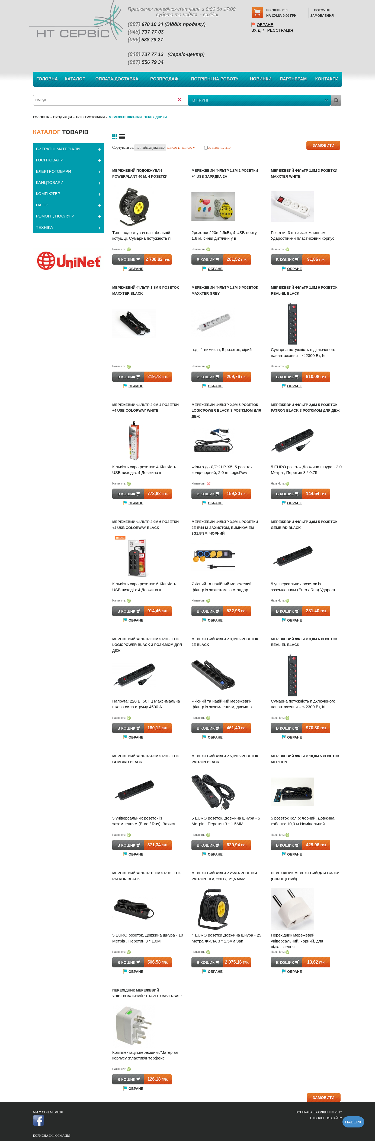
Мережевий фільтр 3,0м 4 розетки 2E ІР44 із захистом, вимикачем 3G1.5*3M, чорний (224, 527)
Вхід (256, 30)
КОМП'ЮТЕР (48, 193)
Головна (47, 79)
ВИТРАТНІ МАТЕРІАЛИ (58, 149)
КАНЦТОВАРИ (49, 182)
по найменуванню (150, 147)
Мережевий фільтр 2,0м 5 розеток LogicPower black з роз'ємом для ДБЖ (226, 410)
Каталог (75, 79)
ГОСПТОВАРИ (49, 160)
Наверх (353, 1122)
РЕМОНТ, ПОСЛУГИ (55, 216)
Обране (265, 24)
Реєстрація (280, 30)
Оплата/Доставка (117, 79)
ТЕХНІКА (44, 227)
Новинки (261, 79)
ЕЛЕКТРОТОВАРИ (90, 117)
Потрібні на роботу (215, 79)
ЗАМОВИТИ (323, 145)
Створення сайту (326, 1118)
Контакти (326, 79)
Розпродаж (164, 79)
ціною (173, 147)
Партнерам (293, 79)
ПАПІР (42, 205)
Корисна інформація (51, 1135)
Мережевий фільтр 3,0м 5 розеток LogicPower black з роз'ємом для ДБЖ (147, 645)
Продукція (62, 117)
